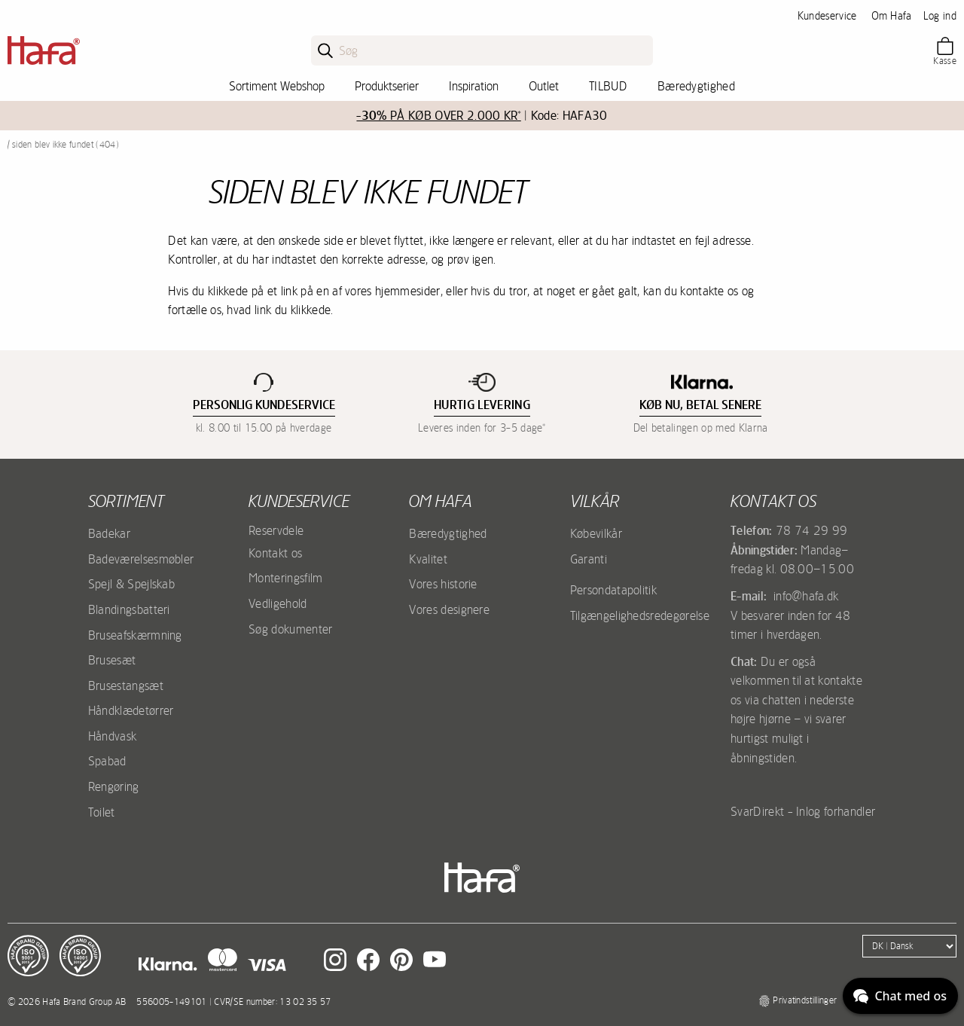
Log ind (939, 16)
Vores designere (449, 609)
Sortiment (126, 501)
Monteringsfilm (285, 578)
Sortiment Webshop (277, 86)
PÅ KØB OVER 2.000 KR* (438, 115)
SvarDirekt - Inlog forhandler (803, 811)
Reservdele (276, 530)
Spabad (107, 761)
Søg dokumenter (290, 629)
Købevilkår (596, 533)
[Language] (909, 946)
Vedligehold (278, 603)
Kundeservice (827, 16)
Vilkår (594, 501)
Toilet (101, 812)
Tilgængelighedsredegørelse (639, 615)
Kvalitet (428, 559)
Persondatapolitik (613, 590)
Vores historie (443, 584)
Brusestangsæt (125, 685)
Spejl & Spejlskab (131, 584)
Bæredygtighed (696, 86)
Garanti (588, 559)
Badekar (109, 533)
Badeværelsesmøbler (141, 559)
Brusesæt (112, 660)
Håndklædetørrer (131, 710)
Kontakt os (275, 553)
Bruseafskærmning (135, 635)
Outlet (544, 86)
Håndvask (112, 736)
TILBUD (608, 86)
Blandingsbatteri (129, 609)
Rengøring (113, 786)
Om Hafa (891, 16)
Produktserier (387, 86)
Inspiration (474, 86)
